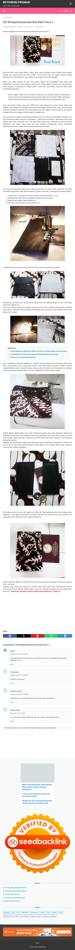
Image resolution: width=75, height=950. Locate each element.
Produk (32, 916)
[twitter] (24, 636)
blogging (6, 912)
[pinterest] (37, 636)
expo (48, 912)
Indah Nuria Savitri (16, 691)
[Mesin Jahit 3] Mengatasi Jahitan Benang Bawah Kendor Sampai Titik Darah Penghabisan (37, 787)
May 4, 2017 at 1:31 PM (17, 713)
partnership (24, 916)
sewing (45, 916)
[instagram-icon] (70, 4)
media (17, 916)
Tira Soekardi (14, 672)
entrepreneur (34, 912)
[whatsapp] (51, 636)
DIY (18, 912)
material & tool (8, 916)
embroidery (24, 912)
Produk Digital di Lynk (12, 894)
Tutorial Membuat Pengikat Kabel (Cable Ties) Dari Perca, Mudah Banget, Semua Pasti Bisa (38, 351)
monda (12, 651)
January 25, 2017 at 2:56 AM (19, 675)
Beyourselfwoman (16, 2)
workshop (53, 916)
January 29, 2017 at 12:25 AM (19, 694)
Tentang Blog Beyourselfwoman (16, 888)
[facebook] (10, 636)
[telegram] (65, 636)
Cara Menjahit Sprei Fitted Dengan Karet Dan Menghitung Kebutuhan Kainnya (34, 354)
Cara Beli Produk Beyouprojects (15, 891)
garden (54, 912)
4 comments (39, 27)
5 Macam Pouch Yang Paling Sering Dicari (23, 357)
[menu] (5, 10)
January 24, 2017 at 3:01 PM (19, 654)
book (13, 912)
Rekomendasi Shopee (12, 901)
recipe (39, 916)
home (60, 912)
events (43, 912)
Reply (11, 664)
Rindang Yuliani (15, 710)
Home (37, 943)
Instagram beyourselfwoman (15, 898)
